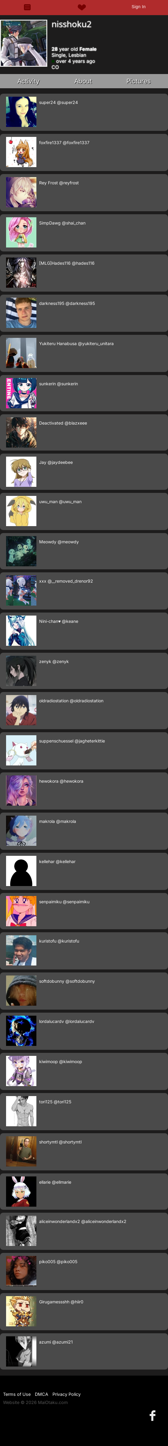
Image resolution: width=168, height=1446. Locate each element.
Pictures (138, 81)
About (83, 81)
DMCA (41, 1394)
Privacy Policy (66, 1394)
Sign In (139, 6)
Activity (28, 81)
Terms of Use (17, 1394)
